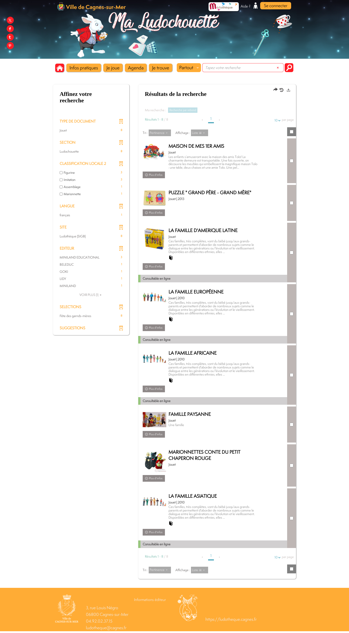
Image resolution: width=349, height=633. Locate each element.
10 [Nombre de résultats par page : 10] (276, 120)
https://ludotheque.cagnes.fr (231, 621)
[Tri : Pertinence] (160, 132)
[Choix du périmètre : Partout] (189, 67)
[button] (83, 68)
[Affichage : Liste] (199, 132)
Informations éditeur (150, 601)
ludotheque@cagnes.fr (106, 629)
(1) (91, 295)
